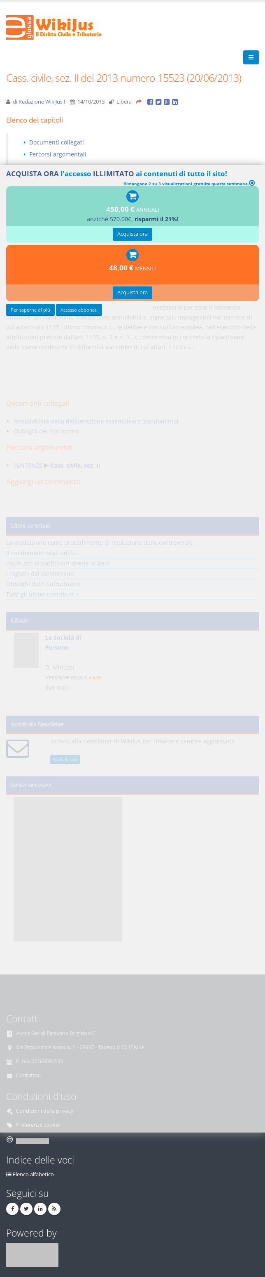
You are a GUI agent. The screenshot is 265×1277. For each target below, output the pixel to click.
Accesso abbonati (79, 310)
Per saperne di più (30, 310)
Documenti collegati (56, 142)
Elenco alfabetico (33, 1174)
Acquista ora (132, 233)
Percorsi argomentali (57, 154)
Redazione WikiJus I (42, 101)
